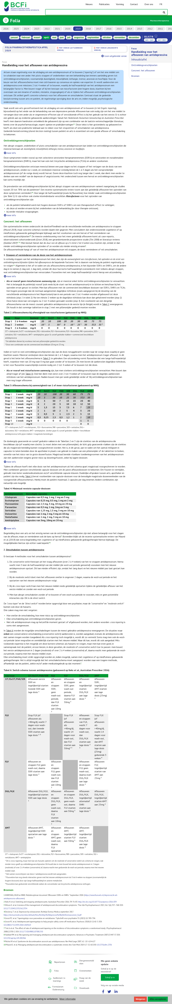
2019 (78, 28)
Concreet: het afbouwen (143, 70)
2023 (36, 28)
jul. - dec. (162, 39)
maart (37, 37)
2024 (26, 28)
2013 (139, 28)
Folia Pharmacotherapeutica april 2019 (26, 49)
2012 (150, 28)
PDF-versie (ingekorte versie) (106, 49)
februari (26, 37)
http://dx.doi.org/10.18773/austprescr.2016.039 (97, 902)
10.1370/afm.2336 (104, 945)
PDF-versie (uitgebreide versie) (70, 49)
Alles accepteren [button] (158, 999)
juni (62, 37)
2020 (67, 28)
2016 (108, 28)
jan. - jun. (149, 39)
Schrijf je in (110, 977)
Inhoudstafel (150, 53)
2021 (57, 28)
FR (161, 4)
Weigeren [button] (140, 999)
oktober (107, 37)
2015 (119, 28)
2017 (98, 28)
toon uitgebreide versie (114, 56)
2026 (6, 28)
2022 (47, 28)
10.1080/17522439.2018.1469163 (17, 925)
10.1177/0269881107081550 (31, 931)
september (93, 37)
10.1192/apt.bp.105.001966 (15, 938)
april (46, 37)
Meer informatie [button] (68, 999)
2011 (160, 28)
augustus (79, 37)
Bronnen (135, 75)
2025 (16, 28)
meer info (10, 152)
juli (68, 37)
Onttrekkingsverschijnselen (144, 65)
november (120, 37)
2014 (129, 28)
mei (54, 37)
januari (14, 37)
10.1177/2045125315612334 (15, 908)
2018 (88, 28)
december (134, 37)
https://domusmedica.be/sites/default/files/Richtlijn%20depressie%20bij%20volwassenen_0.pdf (42, 915)
